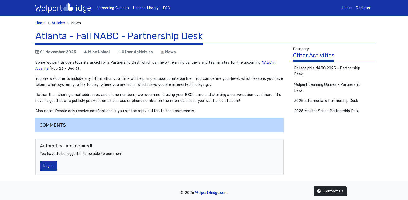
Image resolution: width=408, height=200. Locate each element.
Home (40, 23)
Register (363, 8)
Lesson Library (146, 8)
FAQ (166, 8)
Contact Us (330, 191)
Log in (48, 165)
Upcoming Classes (113, 8)
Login (347, 8)
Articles (58, 23)
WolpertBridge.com (211, 193)
